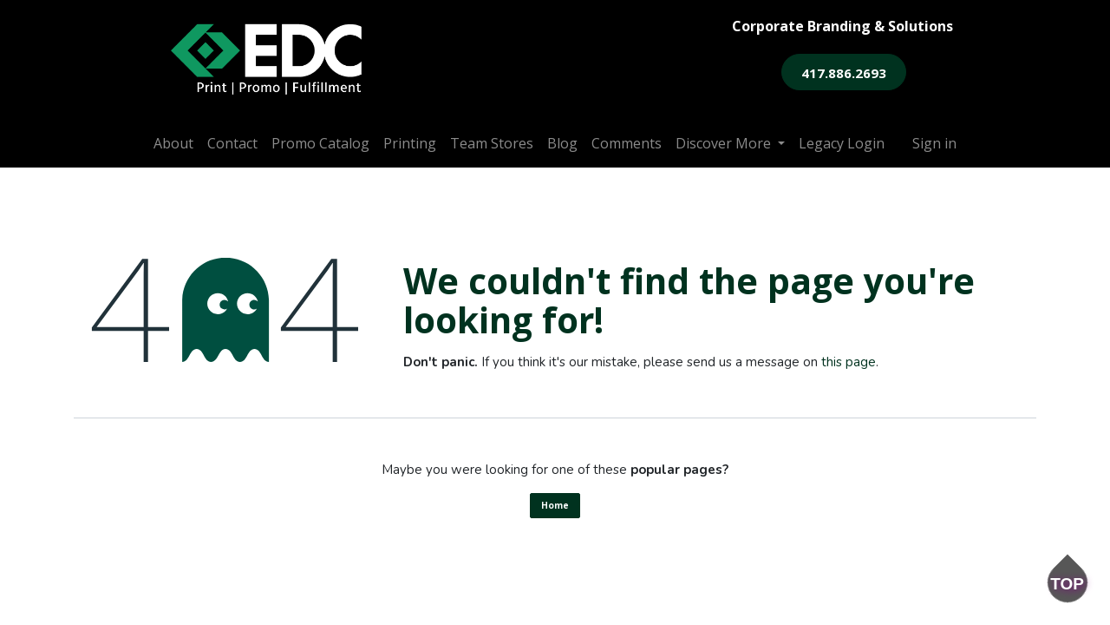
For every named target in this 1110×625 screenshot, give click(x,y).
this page (848, 362)
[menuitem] (173, 143)
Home (555, 505)
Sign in (934, 143)
